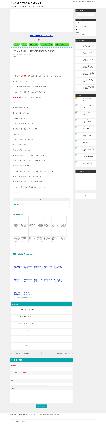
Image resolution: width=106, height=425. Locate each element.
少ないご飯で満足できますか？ (25, 316)
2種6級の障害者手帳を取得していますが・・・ (17, 225)
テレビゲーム (23, 6)
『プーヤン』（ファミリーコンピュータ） (88, 80)
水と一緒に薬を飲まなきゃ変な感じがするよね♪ (40, 225)
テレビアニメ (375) (82, 26)
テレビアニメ (14, 6)
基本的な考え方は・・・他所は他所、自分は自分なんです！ (55, 239)
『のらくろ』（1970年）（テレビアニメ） (89, 52)
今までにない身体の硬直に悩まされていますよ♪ (61, 353)
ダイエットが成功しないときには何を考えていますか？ (88, 135)
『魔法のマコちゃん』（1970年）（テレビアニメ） (89, 45)
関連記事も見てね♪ (20, 204)
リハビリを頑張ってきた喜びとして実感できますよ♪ (22, 353)
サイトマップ (40, 6)
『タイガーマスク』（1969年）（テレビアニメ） (88, 87)
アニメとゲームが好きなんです (26, 2)
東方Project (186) (81, 34)
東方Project (31, 6)
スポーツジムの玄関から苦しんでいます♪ (27, 345)
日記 (15, 56)
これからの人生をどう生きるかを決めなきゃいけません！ (55, 226)
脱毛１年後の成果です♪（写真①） (88, 127)
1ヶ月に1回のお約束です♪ (32, 225)
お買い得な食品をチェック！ (41, 36)
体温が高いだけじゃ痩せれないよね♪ (26, 338)
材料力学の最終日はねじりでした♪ (88, 113)
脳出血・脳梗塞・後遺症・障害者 (24, 297)
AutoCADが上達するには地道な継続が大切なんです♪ (89, 149)
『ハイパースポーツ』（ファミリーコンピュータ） (88, 73)
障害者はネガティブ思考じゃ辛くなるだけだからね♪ (32, 239)
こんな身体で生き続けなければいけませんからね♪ (47, 226)
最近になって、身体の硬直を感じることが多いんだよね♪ (17, 239)
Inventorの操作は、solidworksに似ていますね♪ (89, 156)
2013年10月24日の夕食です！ (25, 330)
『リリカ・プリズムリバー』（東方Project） (88, 59)
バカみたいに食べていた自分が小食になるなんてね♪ (29, 323)
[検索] (85, 14)
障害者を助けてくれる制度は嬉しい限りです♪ (63, 225)
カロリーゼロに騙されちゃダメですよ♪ (26, 309)
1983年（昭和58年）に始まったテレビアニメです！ (88, 121)
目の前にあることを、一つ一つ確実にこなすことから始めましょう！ (40, 240)
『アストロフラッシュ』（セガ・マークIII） (88, 163)
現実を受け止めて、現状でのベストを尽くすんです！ (63, 239)
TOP (19, 414)
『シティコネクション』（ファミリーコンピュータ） (88, 66)
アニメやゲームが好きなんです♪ (88, 99)
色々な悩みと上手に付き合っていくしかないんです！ (24, 239)
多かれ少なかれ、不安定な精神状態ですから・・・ (47, 239)
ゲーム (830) (80, 22)
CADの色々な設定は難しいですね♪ (88, 142)
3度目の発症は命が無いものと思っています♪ (24, 225)
